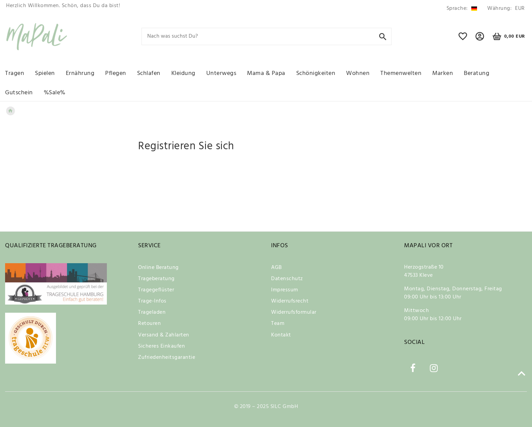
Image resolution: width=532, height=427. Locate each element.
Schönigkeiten (316, 73)
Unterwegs (221, 73)
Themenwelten (400, 73)
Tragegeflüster (156, 290)
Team (277, 323)
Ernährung (80, 73)
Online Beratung (158, 267)
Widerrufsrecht (289, 301)
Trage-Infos (152, 301)
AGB (276, 267)
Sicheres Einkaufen (161, 346)
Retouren (149, 323)
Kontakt (281, 335)
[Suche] (383, 36)
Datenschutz (287, 278)
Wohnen (357, 73)
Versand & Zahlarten (163, 335)
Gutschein (19, 93)
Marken (442, 73)
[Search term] (266, 36)
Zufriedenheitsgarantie (166, 357)
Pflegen (115, 73)
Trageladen (152, 312)
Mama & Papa (266, 73)
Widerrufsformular (294, 312)
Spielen (45, 73)
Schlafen (148, 73)
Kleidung (183, 73)
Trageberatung (156, 278)
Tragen (14, 73)
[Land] (461, 8)
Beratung (476, 73)
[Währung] (505, 8)
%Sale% (54, 93)
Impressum (284, 290)
